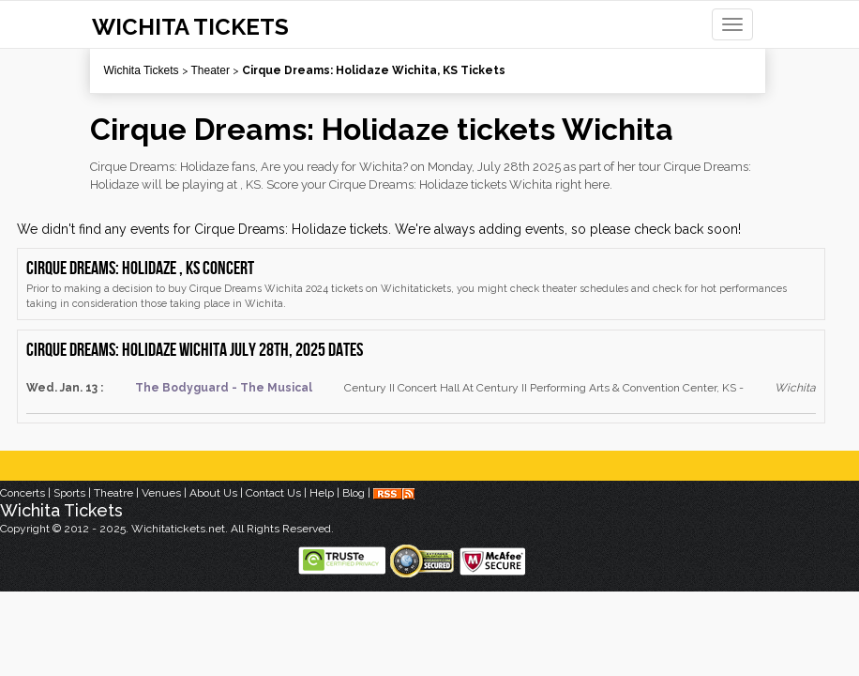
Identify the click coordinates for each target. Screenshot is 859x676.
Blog (353, 492)
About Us (213, 492)
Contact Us (273, 492)
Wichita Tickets (141, 70)
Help (321, 492)
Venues (161, 492)
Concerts (22, 492)
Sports (69, 492)
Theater (210, 70)
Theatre (113, 492)
